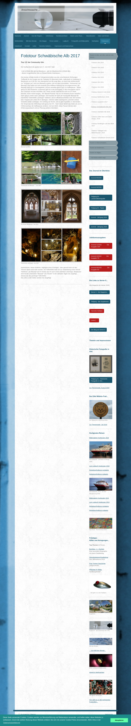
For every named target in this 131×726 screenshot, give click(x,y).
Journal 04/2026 (96, 187)
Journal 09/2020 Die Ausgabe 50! (100, 268)
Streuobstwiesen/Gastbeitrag (98, 557)
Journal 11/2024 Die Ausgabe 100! (100, 246)
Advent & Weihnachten (96, 672)
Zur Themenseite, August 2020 (99, 388)
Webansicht (109, 714)
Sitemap (33, 714)
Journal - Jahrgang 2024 (99, 217)
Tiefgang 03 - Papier (97, 208)
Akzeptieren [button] (119, 720)
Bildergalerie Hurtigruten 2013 (99, 498)
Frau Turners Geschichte (97, 563)
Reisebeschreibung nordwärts (99, 470)
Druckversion (24, 714)
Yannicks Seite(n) (96, 311)
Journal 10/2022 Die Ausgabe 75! (100, 257)
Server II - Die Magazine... (99, 292)
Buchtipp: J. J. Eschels (96, 549)
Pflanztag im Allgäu (95, 569)
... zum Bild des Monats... (97, 650)
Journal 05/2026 (96, 178)
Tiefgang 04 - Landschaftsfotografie (98, 197)
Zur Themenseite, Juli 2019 (98, 424)
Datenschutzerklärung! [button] (11, 723)
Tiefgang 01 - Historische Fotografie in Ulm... (99, 380)
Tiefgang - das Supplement (100, 301)
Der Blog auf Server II (98, 330)
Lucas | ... (94, 320)
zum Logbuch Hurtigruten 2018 (99, 466)
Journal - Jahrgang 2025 (99, 227)
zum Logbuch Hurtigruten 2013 (99, 502)
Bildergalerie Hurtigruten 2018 (99, 438)
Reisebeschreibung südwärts (98, 474)
